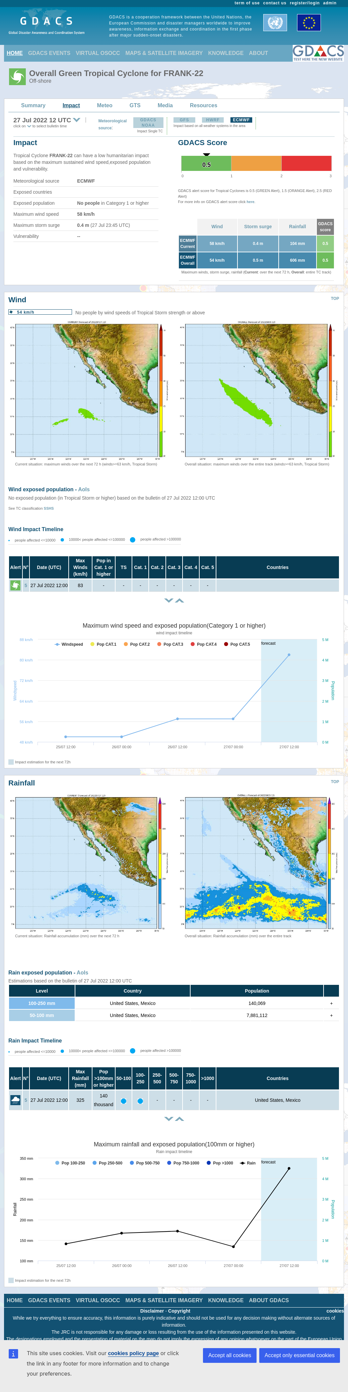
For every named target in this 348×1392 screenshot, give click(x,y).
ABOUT (258, 53)
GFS (184, 120)
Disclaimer (152, 1311)
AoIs (84, 489)
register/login (305, 3)
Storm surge (258, 226)
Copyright (179, 1311)
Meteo (105, 105)
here (250, 202)
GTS (135, 105)
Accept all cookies (229, 1355)
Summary (33, 105)
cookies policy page (133, 1353)
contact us (275, 3)
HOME (15, 53)
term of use (247, 3)
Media (165, 105)
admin (330, 3)
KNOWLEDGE (226, 53)
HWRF (213, 120)
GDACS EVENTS (49, 53)
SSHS (49, 508)
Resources (203, 105)
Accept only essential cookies (300, 1355)
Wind (217, 226)
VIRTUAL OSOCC (98, 53)
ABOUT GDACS (269, 1300)
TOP (335, 298)
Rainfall (297, 226)
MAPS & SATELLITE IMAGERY (164, 53)
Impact (71, 105)
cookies (335, 1311)
